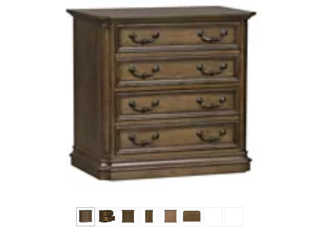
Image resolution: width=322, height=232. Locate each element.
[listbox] (161, 216)
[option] (85, 217)
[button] (161, 100)
